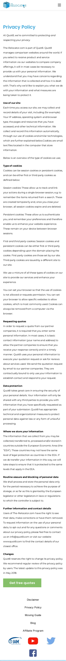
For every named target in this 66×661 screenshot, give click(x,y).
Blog (33, 623)
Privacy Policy (33, 607)
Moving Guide (33, 615)
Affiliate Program (33, 630)
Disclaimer (33, 599)
